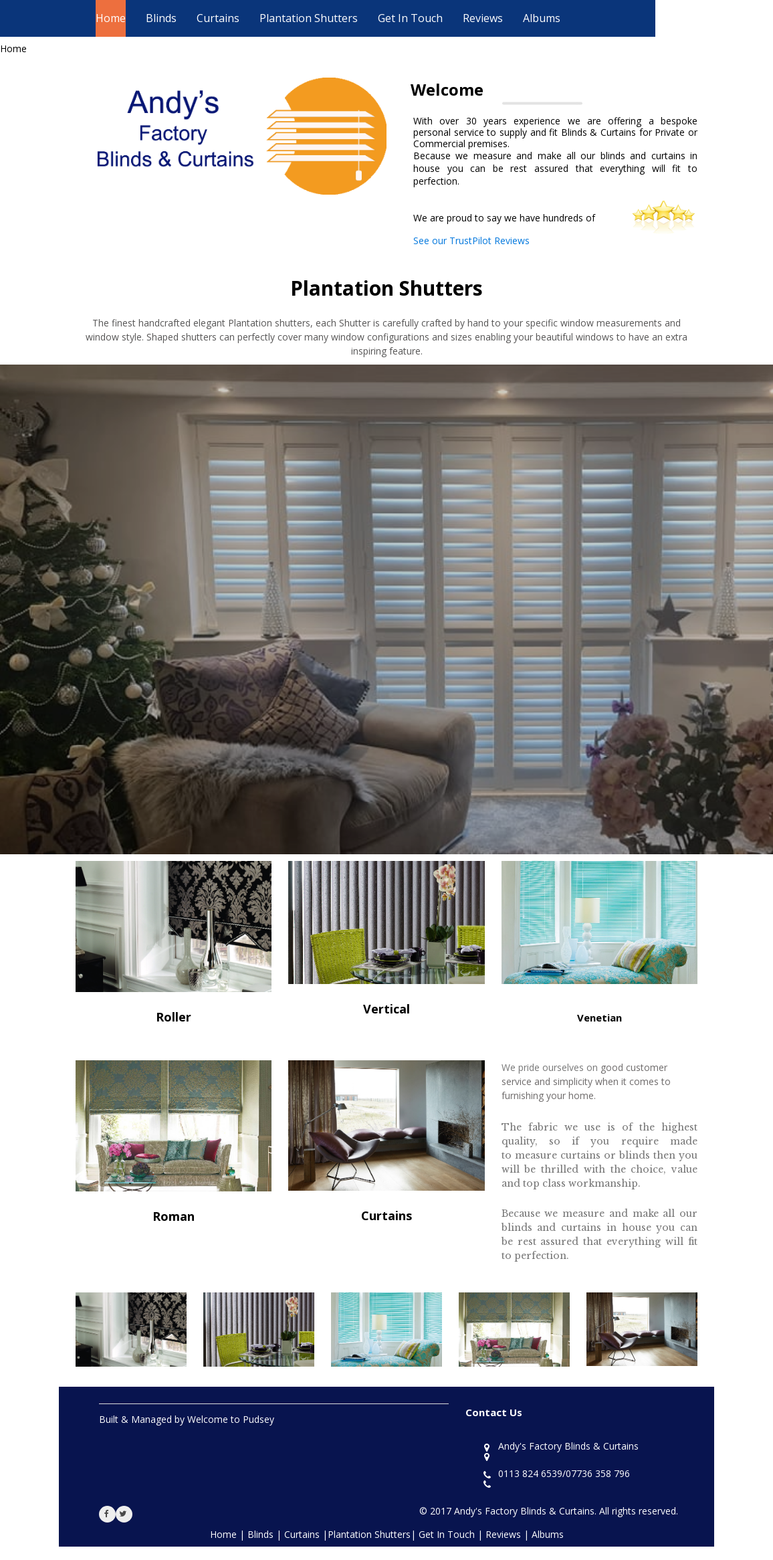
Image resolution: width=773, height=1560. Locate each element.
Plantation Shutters (308, 18)
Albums (541, 18)
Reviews (483, 18)
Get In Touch (410, 18)
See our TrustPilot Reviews (471, 240)
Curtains (218, 18)
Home (111, 18)
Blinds (161, 18)
